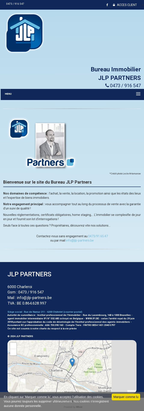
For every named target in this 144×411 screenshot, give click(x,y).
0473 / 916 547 (15, 3)
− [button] (13, 352)
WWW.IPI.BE (92, 318)
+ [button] (13, 346)
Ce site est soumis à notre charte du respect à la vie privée (42, 328)
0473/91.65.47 (98, 236)
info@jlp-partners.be (80, 240)
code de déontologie (58, 322)
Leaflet (131, 391)
